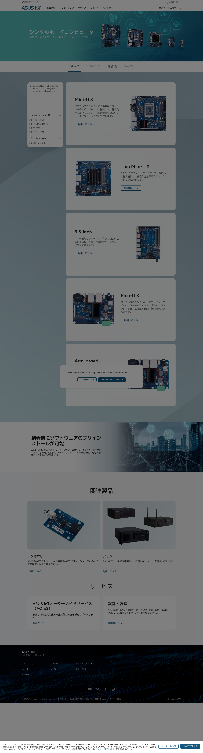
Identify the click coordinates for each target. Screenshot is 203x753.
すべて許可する (190, 746)
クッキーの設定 (168, 746)
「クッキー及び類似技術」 (106, 749)
